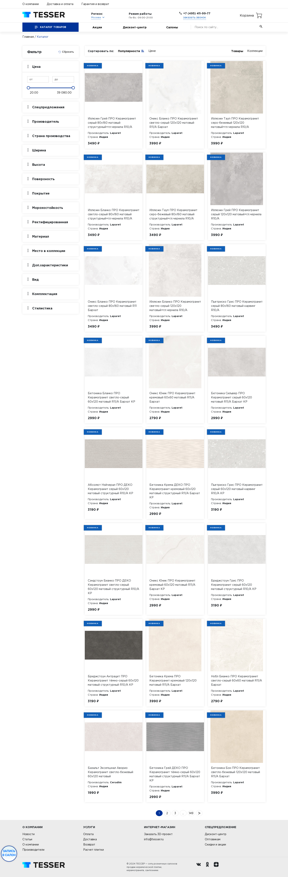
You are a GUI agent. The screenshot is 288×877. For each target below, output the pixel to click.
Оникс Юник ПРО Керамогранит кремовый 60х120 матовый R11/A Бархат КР (172, 585)
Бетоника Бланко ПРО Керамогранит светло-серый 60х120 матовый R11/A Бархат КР (111, 397)
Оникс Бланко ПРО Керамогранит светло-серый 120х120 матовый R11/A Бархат (173, 122)
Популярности (131, 50)
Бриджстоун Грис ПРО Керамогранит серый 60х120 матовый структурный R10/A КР (233, 585)
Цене (152, 50)
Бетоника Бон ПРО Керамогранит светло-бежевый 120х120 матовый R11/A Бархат (235, 772)
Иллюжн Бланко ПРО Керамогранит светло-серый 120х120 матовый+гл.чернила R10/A (175, 306)
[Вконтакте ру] (199, 867)
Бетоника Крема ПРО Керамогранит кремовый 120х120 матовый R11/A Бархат (173, 680)
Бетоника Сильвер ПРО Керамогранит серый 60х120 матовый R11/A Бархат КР (231, 397)
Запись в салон (9, 853)
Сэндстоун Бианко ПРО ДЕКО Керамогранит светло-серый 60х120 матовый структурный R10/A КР (113, 587)
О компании (30, 4)
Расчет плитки (93, 849)
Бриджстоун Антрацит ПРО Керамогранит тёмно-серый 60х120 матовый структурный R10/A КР (113, 680)
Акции (97, 27)
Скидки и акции (215, 844)
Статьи (27, 839)
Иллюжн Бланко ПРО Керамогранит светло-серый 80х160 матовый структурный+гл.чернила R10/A (113, 214)
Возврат (89, 844)
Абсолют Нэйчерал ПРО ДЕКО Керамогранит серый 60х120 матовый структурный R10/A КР (110, 489)
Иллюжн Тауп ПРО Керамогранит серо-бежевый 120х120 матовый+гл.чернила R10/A (235, 122)
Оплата (88, 834)
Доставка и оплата (60, 4)
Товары (237, 50)
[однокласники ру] (208, 867)
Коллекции (255, 50)
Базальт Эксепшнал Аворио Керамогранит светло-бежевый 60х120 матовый (110, 772)
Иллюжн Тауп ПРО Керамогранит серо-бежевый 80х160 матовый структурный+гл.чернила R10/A (173, 214)
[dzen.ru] (217, 867)
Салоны (172, 27)
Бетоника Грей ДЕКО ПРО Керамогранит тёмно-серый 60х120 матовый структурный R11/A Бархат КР (174, 774)
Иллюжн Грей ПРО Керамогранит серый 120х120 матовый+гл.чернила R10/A (236, 214)
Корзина (247, 15)
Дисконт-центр (135, 27)
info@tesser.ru (154, 839)
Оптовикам (212, 839)
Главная (28, 36)
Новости (28, 834)
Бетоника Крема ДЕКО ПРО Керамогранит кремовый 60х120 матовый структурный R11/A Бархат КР (174, 491)
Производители (33, 849)
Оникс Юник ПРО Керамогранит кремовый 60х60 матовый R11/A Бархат (172, 397)
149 (191, 813)
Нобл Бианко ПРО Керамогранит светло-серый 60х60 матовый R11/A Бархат (236, 680)
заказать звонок (194, 17)
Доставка (90, 839)
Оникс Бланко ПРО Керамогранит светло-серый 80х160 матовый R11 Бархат (112, 306)
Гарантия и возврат (95, 4)
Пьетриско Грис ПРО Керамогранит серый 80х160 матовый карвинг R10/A (237, 306)
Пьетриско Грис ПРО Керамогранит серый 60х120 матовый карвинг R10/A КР (237, 489)
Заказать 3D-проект (158, 834)
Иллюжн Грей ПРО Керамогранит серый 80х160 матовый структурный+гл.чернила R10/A (112, 122)
